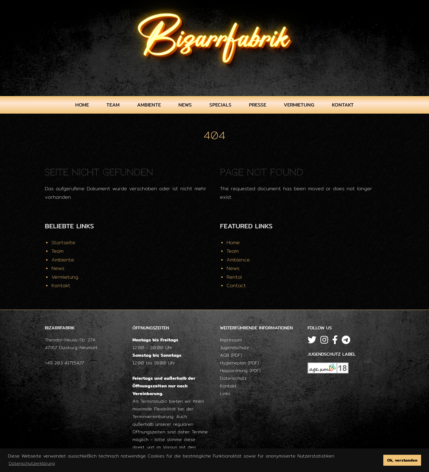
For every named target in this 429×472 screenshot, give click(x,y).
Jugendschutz (234, 347)
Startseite (63, 242)
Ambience (238, 260)
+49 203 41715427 (64, 362)
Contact (236, 285)
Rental (234, 277)
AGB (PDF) (231, 355)
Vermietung (299, 105)
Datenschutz (233, 378)
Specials (220, 105)
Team (113, 105)
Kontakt (343, 105)
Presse (257, 105)
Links (225, 393)
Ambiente (149, 105)
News (185, 105)
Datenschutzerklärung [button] (32, 463)
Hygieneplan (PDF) (239, 362)
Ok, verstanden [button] (402, 460)
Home (82, 105)
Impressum (231, 339)
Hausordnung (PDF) (240, 370)
